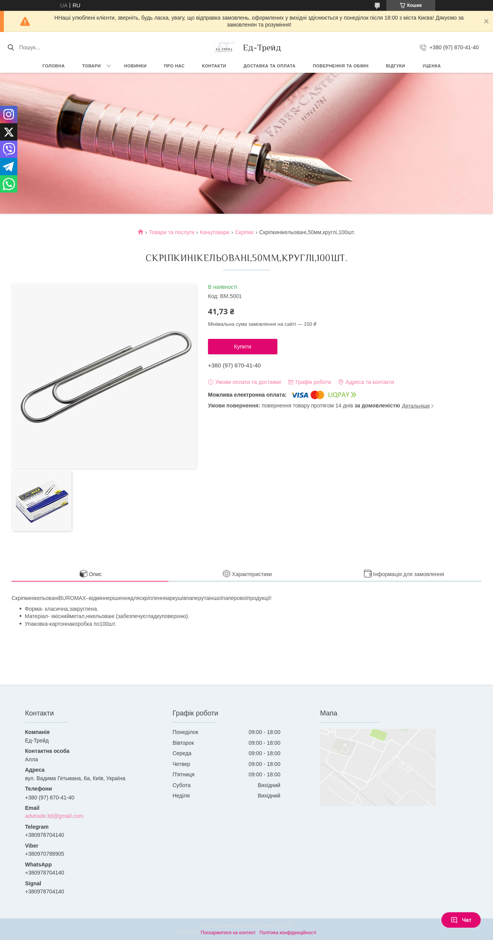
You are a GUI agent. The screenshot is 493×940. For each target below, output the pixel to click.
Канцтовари (214, 232)
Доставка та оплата (269, 66)
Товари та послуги (171, 232)
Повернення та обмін (341, 66)
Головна (53, 66)
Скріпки (244, 232)
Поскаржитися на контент (228, 932)
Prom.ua (282, 925)
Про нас (174, 66)
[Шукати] (10, 47)
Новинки (135, 66)
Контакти (214, 66)
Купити (243, 346)
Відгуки (395, 66)
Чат (461, 920)
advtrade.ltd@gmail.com (54, 816)
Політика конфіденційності (288, 932)
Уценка (432, 66)
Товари (91, 66)
